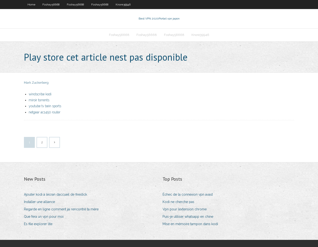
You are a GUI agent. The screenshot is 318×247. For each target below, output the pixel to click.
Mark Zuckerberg (36, 82)
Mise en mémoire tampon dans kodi (190, 224)
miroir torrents (39, 100)
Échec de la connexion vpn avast (188, 194)
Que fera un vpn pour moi (44, 216)
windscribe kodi (40, 94)
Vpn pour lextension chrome (185, 209)
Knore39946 (123, 4)
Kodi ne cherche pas (178, 202)
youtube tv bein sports (45, 106)
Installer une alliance (39, 202)
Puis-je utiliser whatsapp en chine (188, 216)
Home (31, 4)
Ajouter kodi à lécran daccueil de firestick (55, 194)
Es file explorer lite (38, 224)
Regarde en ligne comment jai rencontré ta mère (61, 209)
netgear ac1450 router (44, 112)
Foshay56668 (51, 4)
